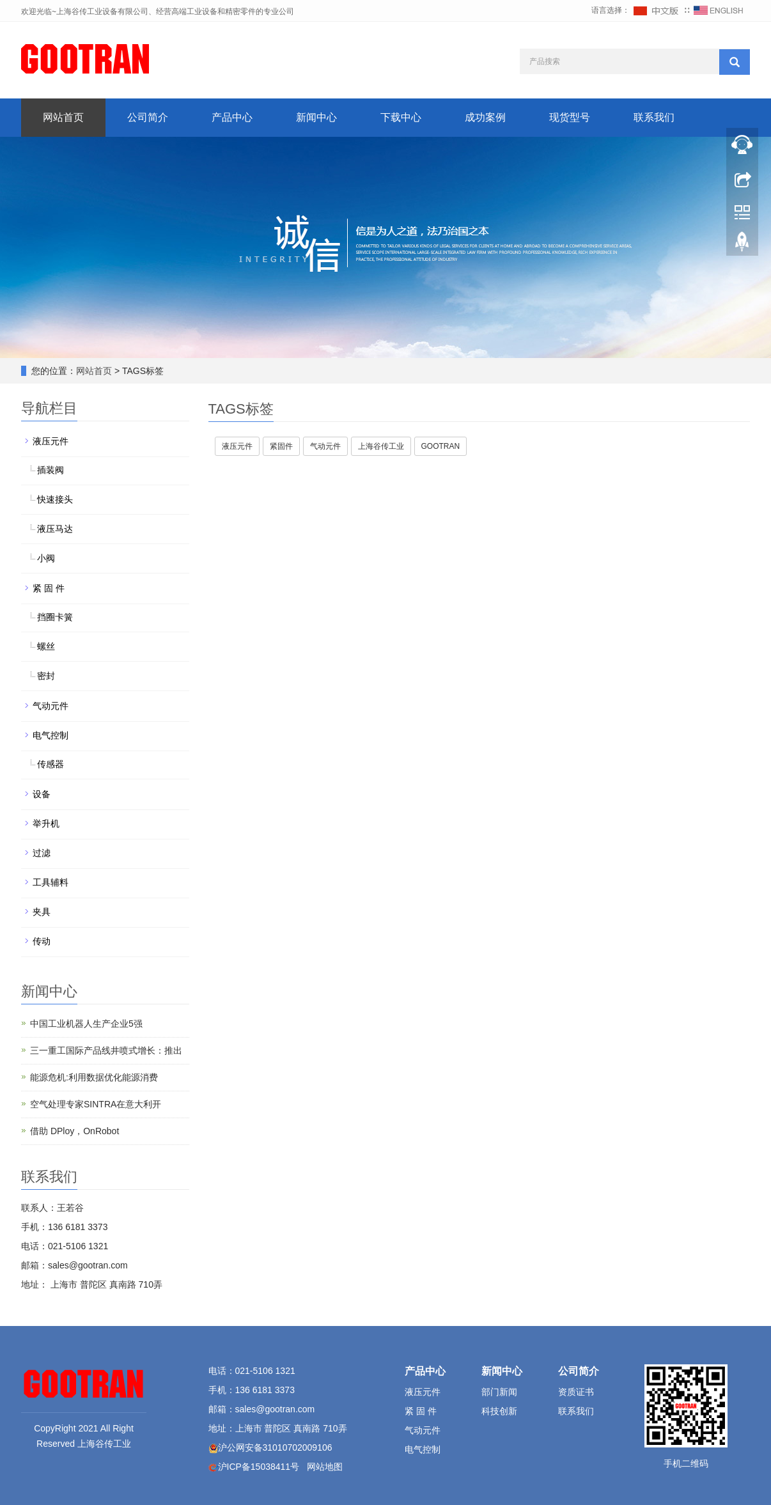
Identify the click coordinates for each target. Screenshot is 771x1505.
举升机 (46, 823)
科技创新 (499, 1411)
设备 (42, 794)
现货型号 (569, 117)
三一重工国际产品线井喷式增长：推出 (106, 1050)
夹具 (42, 912)
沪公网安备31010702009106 (275, 1447)
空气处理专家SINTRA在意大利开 (95, 1104)
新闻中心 (316, 117)
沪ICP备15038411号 (259, 1467)
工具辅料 (50, 882)
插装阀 (50, 470)
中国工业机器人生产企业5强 (86, 1023)
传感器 (50, 764)
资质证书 (576, 1392)
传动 (42, 941)
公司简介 (147, 117)
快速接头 (55, 499)
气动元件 (50, 706)
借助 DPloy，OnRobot (74, 1131)
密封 (46, 676)
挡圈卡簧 (55, 617)
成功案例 (485, 117)
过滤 (42, 853)
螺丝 (46, 646)
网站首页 (63, 117)
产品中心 (232, 117)
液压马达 (55, 529)
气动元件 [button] (325, 446)
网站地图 (325, 1467)
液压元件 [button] (237, 446)
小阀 (46, 558)
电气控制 (50, 735)
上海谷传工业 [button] (381, 446)
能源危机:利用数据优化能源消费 (94, 1077)
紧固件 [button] (281, 446)
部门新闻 (499, 1392)
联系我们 (654, 117)
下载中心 (400, 117)
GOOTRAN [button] (440, 446)
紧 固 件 (49, 588)
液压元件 (50, 441)
